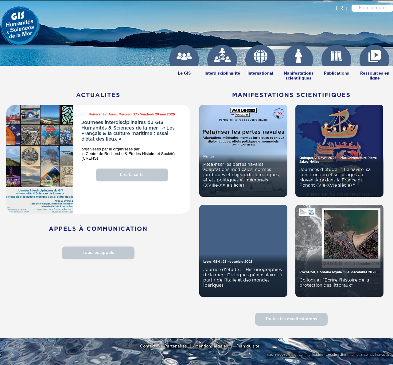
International (260, 74)
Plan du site (247, 346)
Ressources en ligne (374, 76)
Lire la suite (132, 175)
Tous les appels (98, 253)
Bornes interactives (378, 354)
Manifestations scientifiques (298, 76)
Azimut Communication (304, 354)
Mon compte (372, 8)
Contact (148, 346)
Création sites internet (343, 354)
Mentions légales (211, 346)
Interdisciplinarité (222, 74)
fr (339, 8)
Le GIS (184, 74)
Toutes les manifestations (291, 319)
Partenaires (175, 346)
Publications (336, 74)
